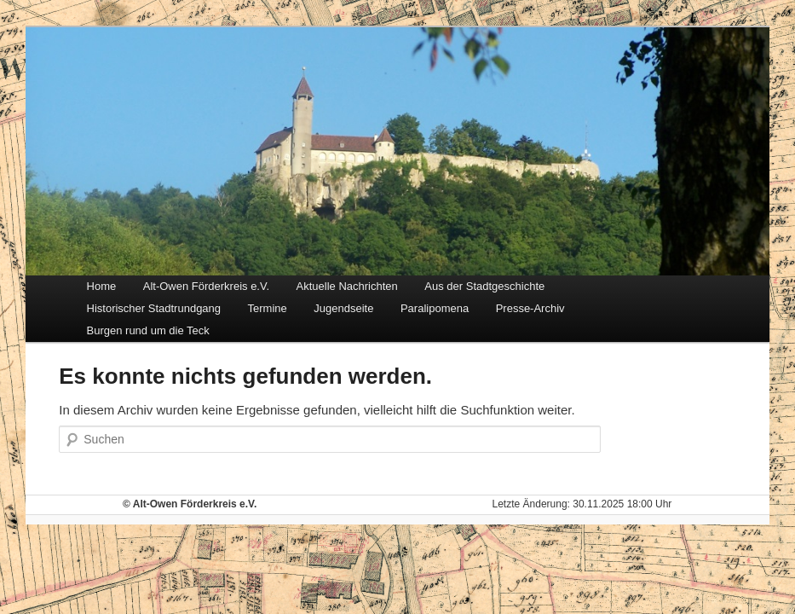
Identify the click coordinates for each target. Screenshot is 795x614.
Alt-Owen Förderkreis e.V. (206, 286)
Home (102, 286)
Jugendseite (343, 308)
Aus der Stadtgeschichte (484, 286)
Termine (267, 308)
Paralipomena (434, 308)
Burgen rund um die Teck (148, 330)
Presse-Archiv (530, 308)
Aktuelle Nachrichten (347, 286)
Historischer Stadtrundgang (154, 308)
